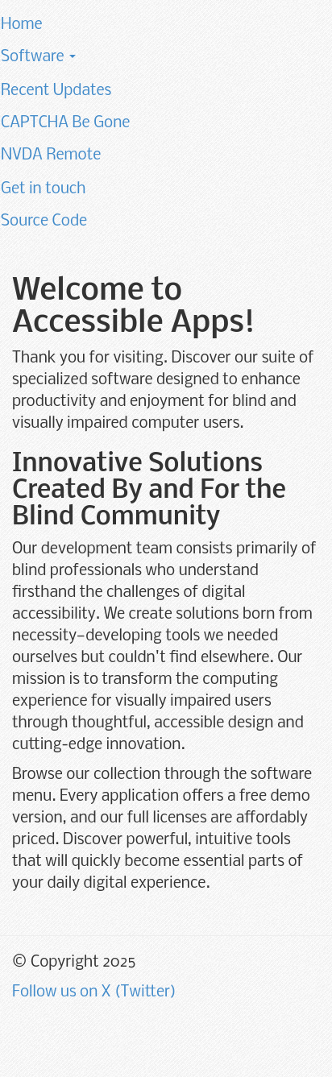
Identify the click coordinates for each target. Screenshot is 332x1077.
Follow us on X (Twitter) (94, 992)
